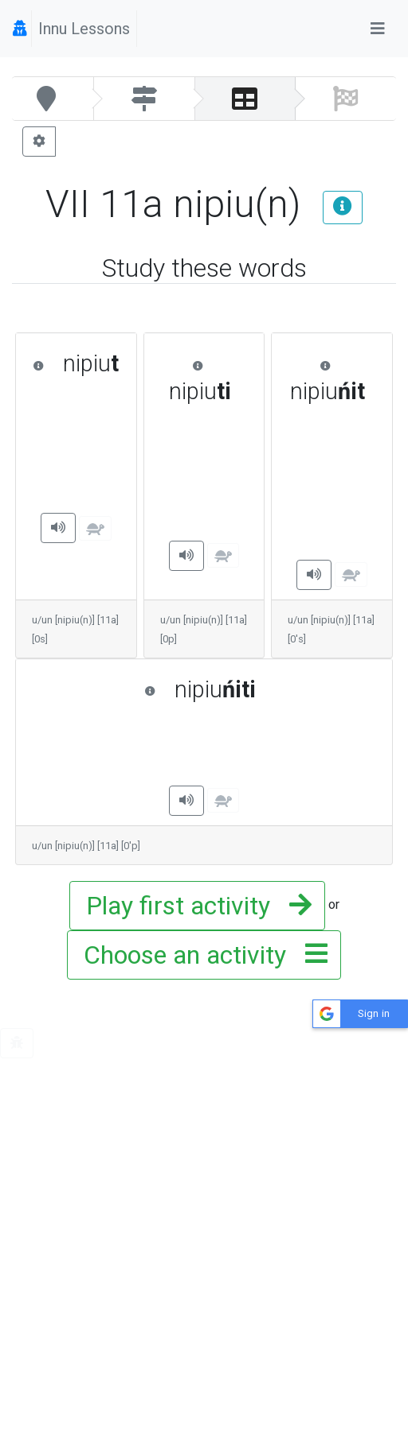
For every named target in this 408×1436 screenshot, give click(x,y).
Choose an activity (201, 955)
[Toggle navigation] (377, 29)
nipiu (76, 364)
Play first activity (194, 906)
